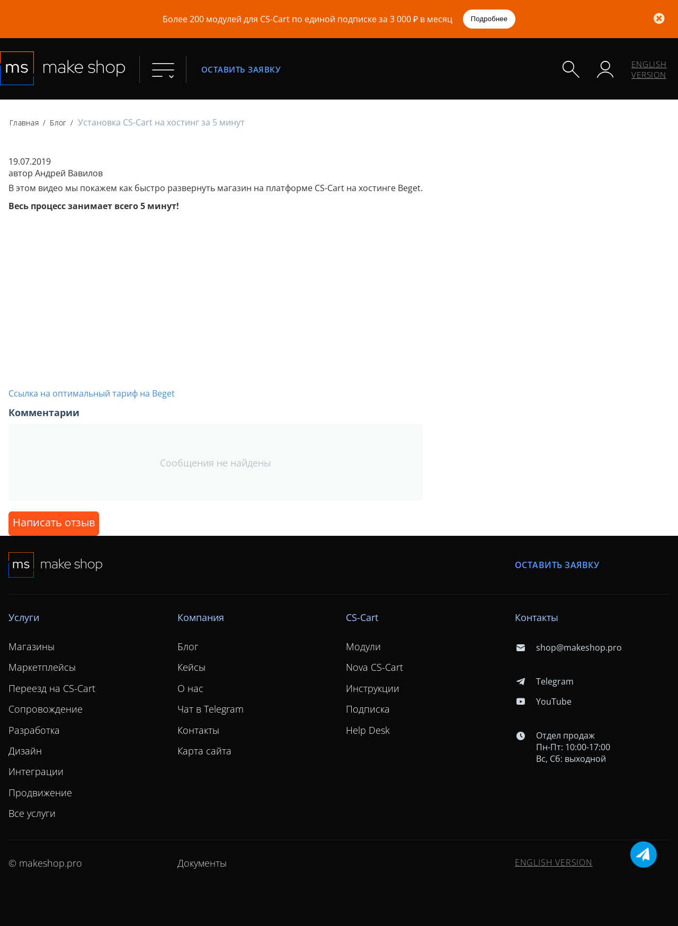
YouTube (543, 701)
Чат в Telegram (210, 709)
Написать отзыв (54, 522)
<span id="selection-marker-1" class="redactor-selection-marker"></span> (156, 298)
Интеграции (36, 771)
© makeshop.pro (45, 863)
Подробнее (489, 19)
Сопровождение (45, 709)
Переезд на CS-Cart (51, 688)
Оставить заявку (241, 69)
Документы (202, 863)
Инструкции (372, 688)
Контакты (198, 730)
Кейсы (191, 667)
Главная (24, 123)
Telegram (544, 681)
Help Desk (368, 730)
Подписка (368, 709)
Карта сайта (204, 750)
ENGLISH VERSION (649, 69)
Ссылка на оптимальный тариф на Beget (91, 393)
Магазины (31, 646)
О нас (190, 688)
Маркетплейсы (42, 667)
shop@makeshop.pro (568, 647)
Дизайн (25, 750)
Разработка (34, 730)
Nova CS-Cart (374, 667)
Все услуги (32, 813)
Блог (58, 123)
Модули (363, 646)
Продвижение (40, 792)
